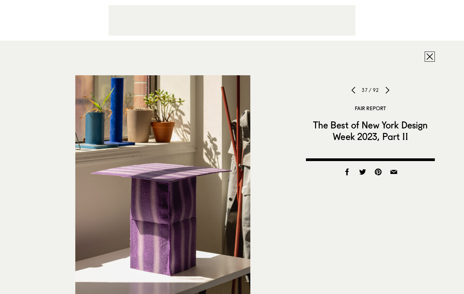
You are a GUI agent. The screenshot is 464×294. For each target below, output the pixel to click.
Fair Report (370, 108)
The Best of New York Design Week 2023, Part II (370, 130)
